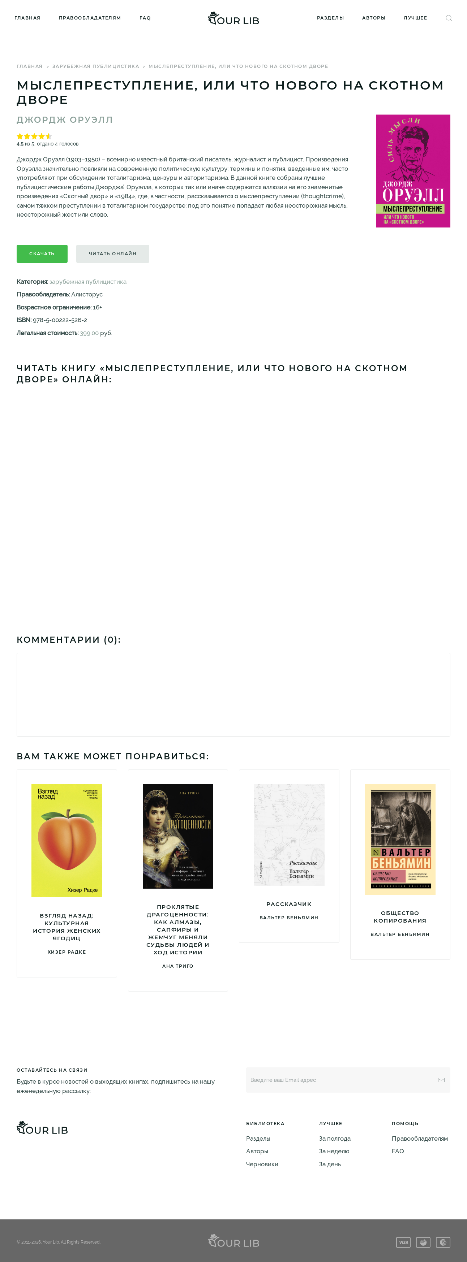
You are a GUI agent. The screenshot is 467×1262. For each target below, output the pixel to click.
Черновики (262, 1164)
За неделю (334, 1151)
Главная (27, 18)
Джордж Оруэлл (65, 120)
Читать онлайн (113, 253)
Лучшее (415, 18)
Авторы (374, 18)
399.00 (89, 333)
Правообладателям (90, 18)
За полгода (335, 1138)
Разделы (330, 18)
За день (330, 1164)
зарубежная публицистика (96, 66)
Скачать (42, 253)
